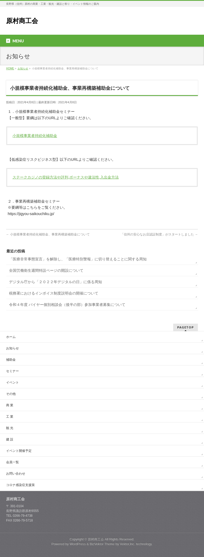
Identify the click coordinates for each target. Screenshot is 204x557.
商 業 (9, 405)
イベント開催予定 (19, 451)
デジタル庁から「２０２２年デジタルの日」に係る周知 (55, 282)
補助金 (11, 360)
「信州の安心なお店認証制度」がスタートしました (159, 234)
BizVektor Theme (102, 544)
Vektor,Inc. (127, 544)
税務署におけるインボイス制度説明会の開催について (53, 293)
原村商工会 (22, 20)
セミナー (12, 371)
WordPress (78, 544)
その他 (11, 394)
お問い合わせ (15, 473)
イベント (12, 382)
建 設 (9, 439)
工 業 (9, 416)
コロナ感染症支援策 (20, 485)
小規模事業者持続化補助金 (34, 135)
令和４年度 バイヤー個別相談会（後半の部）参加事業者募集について (67, 304)
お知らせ (12, 348)
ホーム (11, 337)
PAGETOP (185, 327)
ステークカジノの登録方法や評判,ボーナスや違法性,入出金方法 (65, 177)
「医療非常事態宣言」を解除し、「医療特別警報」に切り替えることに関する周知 (78, 259)
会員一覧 (12, 462)
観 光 (9, 428)
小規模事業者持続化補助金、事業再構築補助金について (48, 234)
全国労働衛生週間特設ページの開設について (46, 270)
